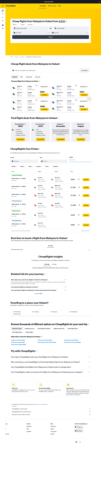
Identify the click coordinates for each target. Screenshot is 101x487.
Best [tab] (24, 77)
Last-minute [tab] (32, 77)
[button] (99, 1)
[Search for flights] (3, 10)
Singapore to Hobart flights (21, 340)
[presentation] (69, 21)
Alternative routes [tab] (19, 328)
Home (14, 56)
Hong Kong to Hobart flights (74, 340)
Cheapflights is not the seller (54, 409)
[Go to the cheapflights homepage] (11, 6)
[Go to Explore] (3, 20)
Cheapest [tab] (17, 77)
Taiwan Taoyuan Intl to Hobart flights (49, 342)
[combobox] (18, 24)
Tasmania (25, 56)
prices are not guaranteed (45, 404)
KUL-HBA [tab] (53, 245)
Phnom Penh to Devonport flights (75, 342)
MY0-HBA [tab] (49, 264)
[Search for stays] (3, 14)
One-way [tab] (40, 77)
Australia (19, 56)
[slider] (94, 162)
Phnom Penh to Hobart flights (21, 344)
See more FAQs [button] (41, 293)
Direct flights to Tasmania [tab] (46, 328)
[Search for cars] (3, 17)
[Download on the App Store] (81, 430)
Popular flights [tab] (32, 332)
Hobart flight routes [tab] (75, 328)
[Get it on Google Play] (81, 427)
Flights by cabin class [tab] (61, 328)
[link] (23, 139)
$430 (64, 21)
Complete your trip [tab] (32, 328)
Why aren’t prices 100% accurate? (54, 415)
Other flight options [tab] (20, 332)
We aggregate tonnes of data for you (54, 412)
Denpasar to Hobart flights (20, 342)
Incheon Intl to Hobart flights (47, 340)
